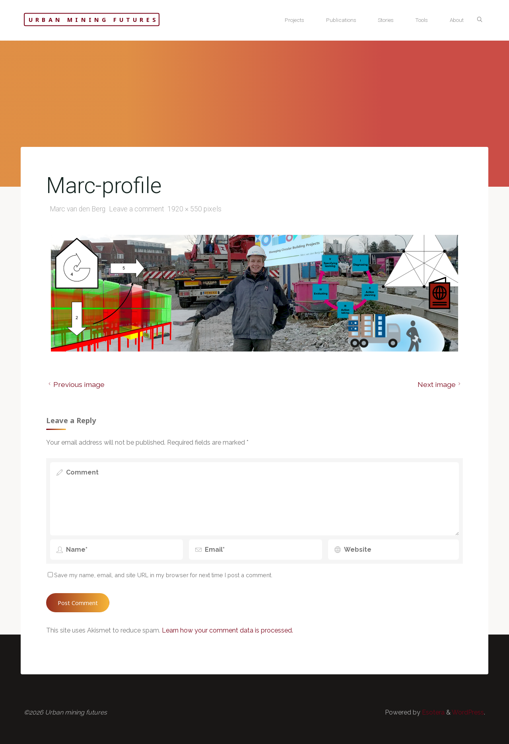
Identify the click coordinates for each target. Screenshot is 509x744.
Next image (440, 384)
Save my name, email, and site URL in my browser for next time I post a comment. (160, 575)
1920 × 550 (185, 209)
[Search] (479, 19)
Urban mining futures (94, 19)
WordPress (468, 712)
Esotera (432, 712)
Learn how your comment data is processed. (227, 630)
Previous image (75, 384)
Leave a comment (136, 209)
